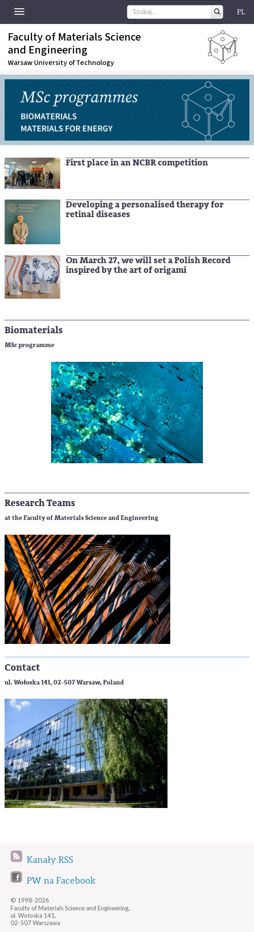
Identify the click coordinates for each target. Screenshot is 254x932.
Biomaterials (34, 330)
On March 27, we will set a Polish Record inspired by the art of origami (148, 265)
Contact (22, 667)
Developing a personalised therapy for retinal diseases (145, 209)
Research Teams (40, 503)
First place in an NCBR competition (137, 163)
